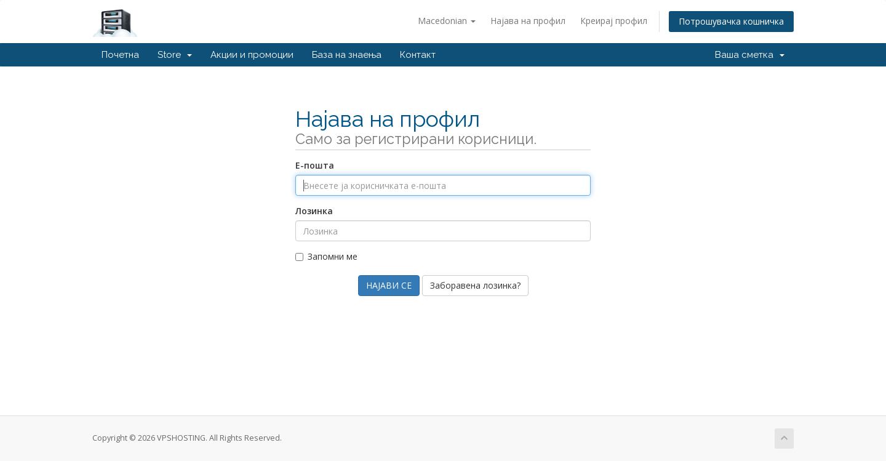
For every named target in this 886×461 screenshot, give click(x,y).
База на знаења (346, 54)
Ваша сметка (749, 54)
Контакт (418, 54)
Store (175, 54)
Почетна (120, 54)
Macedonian (447, 20)
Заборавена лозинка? (475, 285)
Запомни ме (326, 256)
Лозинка (314, 211)
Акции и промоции (251, 54)
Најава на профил (527, 20)
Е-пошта (314, 165)
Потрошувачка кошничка (731, 21)
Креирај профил (613, 20)
